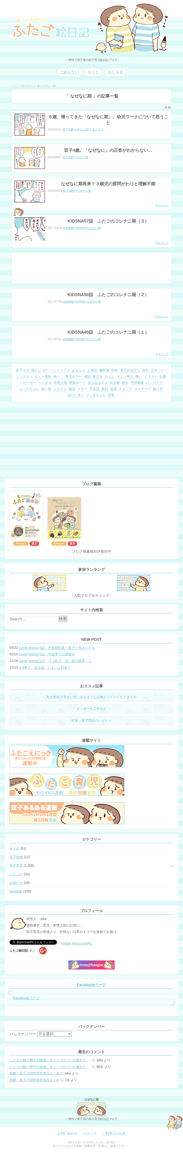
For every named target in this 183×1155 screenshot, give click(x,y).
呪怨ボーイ (77, 383)
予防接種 (137, 383)
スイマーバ (142, 389)
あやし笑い (75, 395)
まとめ (15, 848)
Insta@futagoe (91, 965)
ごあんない (69, 72)
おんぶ (110, 376)
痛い (138, 376)
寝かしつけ (39, 370)
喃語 (72, 389)
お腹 (162, 376)
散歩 (125, 383)
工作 (154, 370)
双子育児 (16, 865)
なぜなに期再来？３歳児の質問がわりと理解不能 (108, 183)
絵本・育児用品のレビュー (91, 720)
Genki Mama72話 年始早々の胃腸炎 (47, 654)
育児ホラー (73, 376)
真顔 (104, 389)
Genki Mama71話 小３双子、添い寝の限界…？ (55, 661)
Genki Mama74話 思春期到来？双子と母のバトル (57, 648)
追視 (113, 389)
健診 (87, 376)
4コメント (162, 205)
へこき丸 (45, 383)
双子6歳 (68, 129)
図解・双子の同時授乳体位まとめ (35, 1073)
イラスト (151, 376)
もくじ (93, 72)
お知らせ (16, 883)
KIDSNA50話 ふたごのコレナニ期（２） (108, 294)
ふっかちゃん (29, 389)
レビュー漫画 (41, 376)
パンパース (154, 383)
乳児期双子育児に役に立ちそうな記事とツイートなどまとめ (91, 697)
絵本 (114, 370)
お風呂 (92, 370)
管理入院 (60, 383)
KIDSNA (80, 228)
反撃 (111, 395)
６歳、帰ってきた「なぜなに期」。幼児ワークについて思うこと (108, 119)
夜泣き (98, 376)
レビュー (16, 874)
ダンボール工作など (91, 709)
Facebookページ (91, 985)
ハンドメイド (60, 370)
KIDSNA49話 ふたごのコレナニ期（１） (108, 332)
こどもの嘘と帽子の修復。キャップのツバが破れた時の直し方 (51, 1060)
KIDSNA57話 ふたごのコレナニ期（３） (108, 221)
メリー (82, 389)
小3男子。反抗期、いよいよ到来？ (45, 668)
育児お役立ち (130, 370)
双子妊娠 (16, 857)
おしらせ (115, 72)
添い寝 (46, 389)
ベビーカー (28, 383)
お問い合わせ (67, 1133)
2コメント (162, 243)
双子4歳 (68, 157)
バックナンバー (23, 1034)
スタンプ (125, 389)
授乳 (145, 370)
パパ (162, 370)
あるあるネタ (98, 383)
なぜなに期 (81, 129)
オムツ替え (125, 376)
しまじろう (96, 129)
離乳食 (104, 370)
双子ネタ (22, 370)
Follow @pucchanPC (76, 943)
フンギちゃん (96, 395)
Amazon (20, 543)
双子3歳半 (69, 190)
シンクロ (22, 376)
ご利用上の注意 (114, 1133)
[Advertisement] (91, 268)
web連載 (68, 228)
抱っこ (58, 376)
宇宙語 (94, 389)
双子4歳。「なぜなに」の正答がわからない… (108, 150)
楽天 (34, 543)
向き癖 (115, 383)
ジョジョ (60, 389)
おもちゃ (78, 370)
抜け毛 (158, 389)
